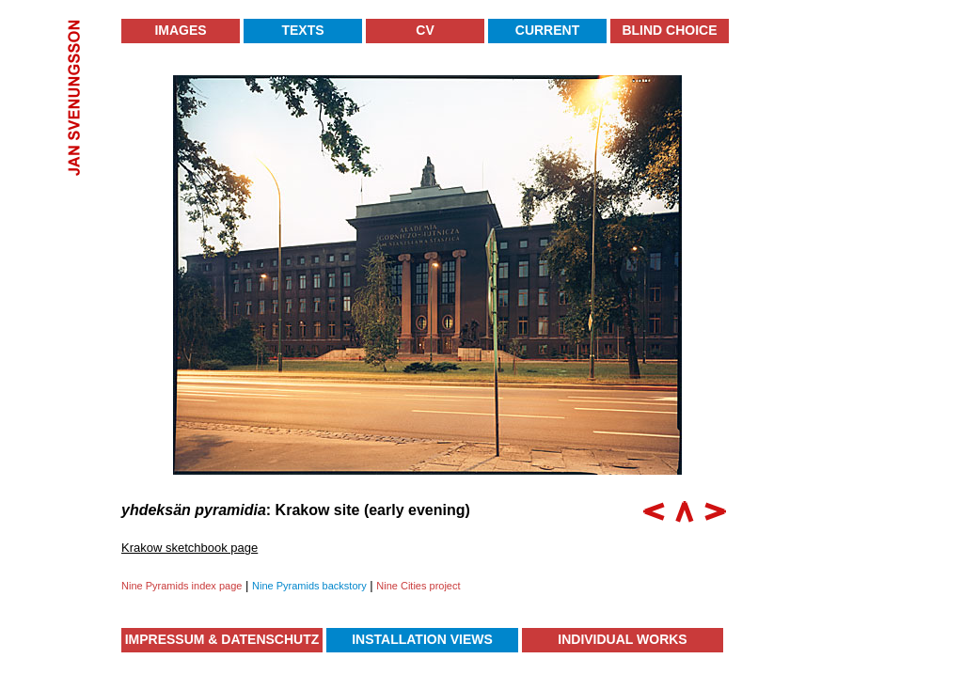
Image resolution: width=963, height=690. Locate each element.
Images (180, 30)
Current (547, 30)
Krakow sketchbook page (189, 548)
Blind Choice (669, 30)
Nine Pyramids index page (181, 585)
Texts (302, 30)
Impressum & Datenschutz (222, 639)
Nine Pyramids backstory (309, 585)
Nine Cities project (418, 585)
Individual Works (622, 639)
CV (425, 30)
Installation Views (422, 639)
